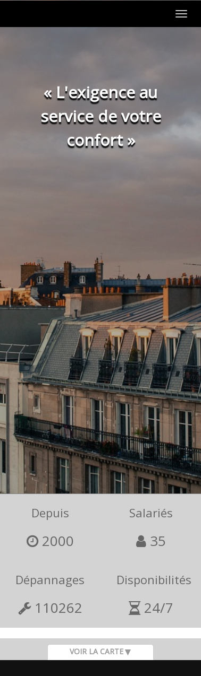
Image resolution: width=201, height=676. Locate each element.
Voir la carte (96, 651)
